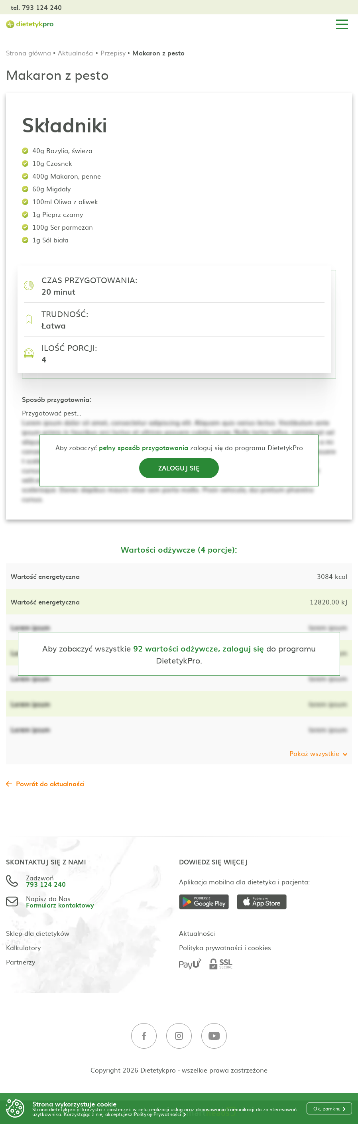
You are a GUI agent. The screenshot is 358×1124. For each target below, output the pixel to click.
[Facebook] (144, 1036)
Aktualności (76, 53)
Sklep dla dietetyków (37, 933)
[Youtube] (214, 1036)
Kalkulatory (23, 947)
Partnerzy (20, 962)
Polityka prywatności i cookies (225, 947)
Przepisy (113, 53)
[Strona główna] (30, 24)
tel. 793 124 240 (36, 7)
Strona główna (28, 53)
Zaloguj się (179, 467)
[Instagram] (179, 1036)
